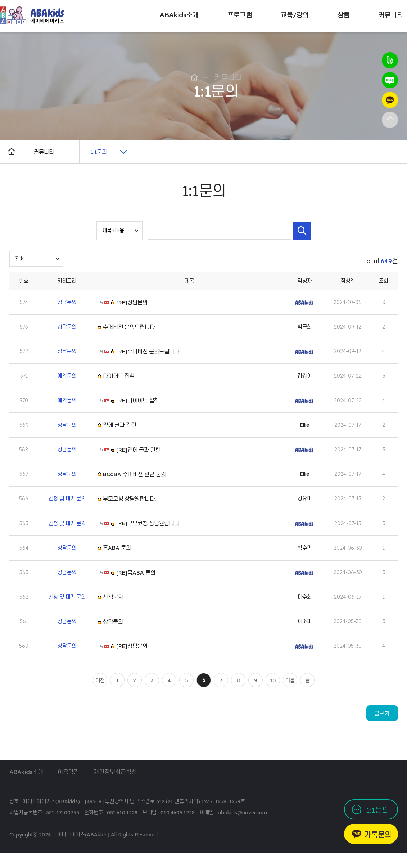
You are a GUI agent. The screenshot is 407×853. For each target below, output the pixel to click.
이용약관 (68, 772)
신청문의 (113, 597)
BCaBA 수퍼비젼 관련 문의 (134, 474)
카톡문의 (378, 834)
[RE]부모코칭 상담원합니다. (148, 523)
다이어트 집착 (119, 375)
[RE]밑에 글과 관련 (138, 449)
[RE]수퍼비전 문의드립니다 (147, 351)
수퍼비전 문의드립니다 (129, 326)
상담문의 (113, 621)
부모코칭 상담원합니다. (129, 498)
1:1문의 (377, 809)
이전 (100, 680)
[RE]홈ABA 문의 (135, 572)
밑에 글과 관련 (119, 424)
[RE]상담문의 (132, 302)
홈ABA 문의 (117, 547)
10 (273, 680)
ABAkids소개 (26, 772)
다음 (290, 680)
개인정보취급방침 (115, 772)
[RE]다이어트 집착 (137, 400)
